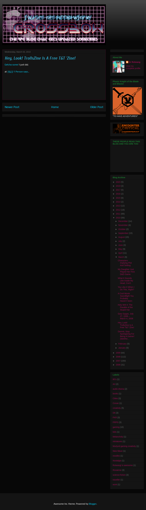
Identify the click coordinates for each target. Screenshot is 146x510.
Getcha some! (12, 64)
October (122, 229)
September (123, 233)
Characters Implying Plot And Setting (125, 263)
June (120, 245)
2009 (118, 353)
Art (114, 384)
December (123, 221)
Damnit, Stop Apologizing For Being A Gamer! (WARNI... (126, 335)
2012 (118, 210)
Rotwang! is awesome (123, 465)
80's (114, 379)
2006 (118, 365)
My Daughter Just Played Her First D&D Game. (126, 271)
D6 (114, 413)
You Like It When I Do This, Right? (126, 288)
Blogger (93, 503)
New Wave (117, 451)
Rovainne (117, 470)
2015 (118, 198)
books (115, 393)
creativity (117, 408)
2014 (118, 202)
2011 (118, 214)
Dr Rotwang (134, 62)
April (120, 253)
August (121, 237)
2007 (118, 361)
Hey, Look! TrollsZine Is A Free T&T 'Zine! (126, 325)
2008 (118, 357)
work (115, 484)
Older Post (96, 107)
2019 (118, 186)
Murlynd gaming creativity (124, 446)
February (122, 344)
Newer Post (12, 107)
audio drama (118, 389)
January (122, 348)
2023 (118, 182)
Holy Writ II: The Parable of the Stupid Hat (125, 307)
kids (114, 432)
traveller (116, 480)
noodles (116, 456)
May (120, 249)
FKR (115, 417)
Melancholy (118, 437)
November (123, 225)
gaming (116, 427)
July (120, 241)
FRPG (115, 422)
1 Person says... (21, 71)
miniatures (117, 441)
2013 (118, 206)
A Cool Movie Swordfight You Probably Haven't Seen (126, 297)
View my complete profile (133, 67)
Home (55, 107)
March (121, 257)
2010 (118, 218)
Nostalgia (117, 460)
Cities (115, 398)
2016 (118, 194)
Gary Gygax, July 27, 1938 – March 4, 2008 (125, 316)
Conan (116, 403)
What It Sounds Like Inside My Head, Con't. (125, 280)
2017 (118, 190)
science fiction (119, 475)
